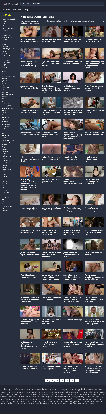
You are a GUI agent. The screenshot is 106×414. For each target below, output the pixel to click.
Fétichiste (5, 97)
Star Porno (5, 190)
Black (3, 42)
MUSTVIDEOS (10, 3)
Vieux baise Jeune (8, 206)
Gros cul (4, 113)
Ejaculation (5, 81)
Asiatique (5, 26)
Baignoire (5, 30)
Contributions (6, 62)
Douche (4, 78)
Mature (4, 145)
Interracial (5, 129)
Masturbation (6, 142)
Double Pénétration (8, 76)
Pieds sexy (5, 158)
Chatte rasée (6, 56)
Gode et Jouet (6, 106)
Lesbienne (5, 135)
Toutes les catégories (9, 19)
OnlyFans (5, 147)
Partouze (5, 151)
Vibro (3, 202)
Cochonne (5, 60)
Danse (4, 72)
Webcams (5, 211)
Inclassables (6, 126)
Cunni (4, 69)
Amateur (5, 21)
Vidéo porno (6, 9)
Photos (4, 154)
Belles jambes (6, 35)
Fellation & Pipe (7, 90)
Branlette (5, 46)
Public (4, 174)
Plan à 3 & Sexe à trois (9, 163)
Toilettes (5, 195)
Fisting (4, 101)
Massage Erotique (8, 140)
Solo (3, 188)
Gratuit (4, 110)
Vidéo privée (6, 204)
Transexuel (5, 197)
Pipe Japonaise (7, 161)
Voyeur (4, 208)
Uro (3, 199)
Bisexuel (4, 40)
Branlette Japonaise (8, 49)
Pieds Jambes (6, 156)
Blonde (4, 44)
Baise (3, 33)
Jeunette (4, 131)
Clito (3, 58)
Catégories (17, 9)
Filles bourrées (7, 99)
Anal (3, 24)
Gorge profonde (7, 108)
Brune (4, 51)
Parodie (4, 149)
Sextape (4, 181)
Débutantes (6, 74)
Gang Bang (5, 103)
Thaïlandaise (6, 192)
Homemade (6, 124)
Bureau (4, 53)
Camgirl (26, 9)
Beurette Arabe (7, 37)
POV (3, 172)
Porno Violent (6, 170)
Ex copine (5, 83)
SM (3, 186)
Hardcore (5, 122)
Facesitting (5, 87)
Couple (4, 65)
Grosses (4, 119)
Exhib (4, 85)
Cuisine (4, 67)
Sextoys (4, 183)
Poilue (4, 167)
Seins (3, 179)
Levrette (4, 138)
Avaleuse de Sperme (9, 28)
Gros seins (5, 115)
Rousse (4, 176)
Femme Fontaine (7, 94)
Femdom (5, 92)
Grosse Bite (6, 117)
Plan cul (4, 165)
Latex (3, 133)
